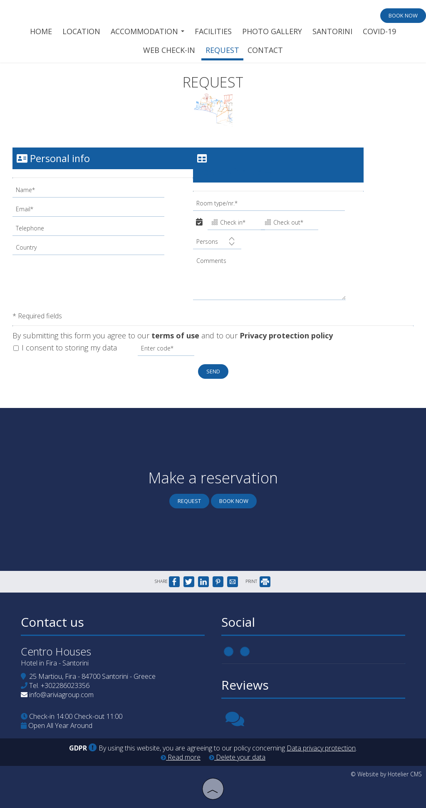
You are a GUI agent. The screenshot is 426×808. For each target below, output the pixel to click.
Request (222, 50)
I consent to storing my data (65, 348)
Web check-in (169, 50)
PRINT (257, 581)
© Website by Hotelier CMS (386, 774)
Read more (181, 757)
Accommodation (147, 31)
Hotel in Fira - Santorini (55, 663)
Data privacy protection (321, 748)
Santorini (332, 31)
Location (81, 31)
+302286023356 (65, 685)
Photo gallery (272, 31)
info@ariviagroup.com (61, 694)
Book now (403, 15)
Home (41, 31)
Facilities (213, 31)
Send (213, 371)
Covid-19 (379, 31)
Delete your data (237, 757)
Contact (265, 50)
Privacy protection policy (286, 335)
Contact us (52, 621)
